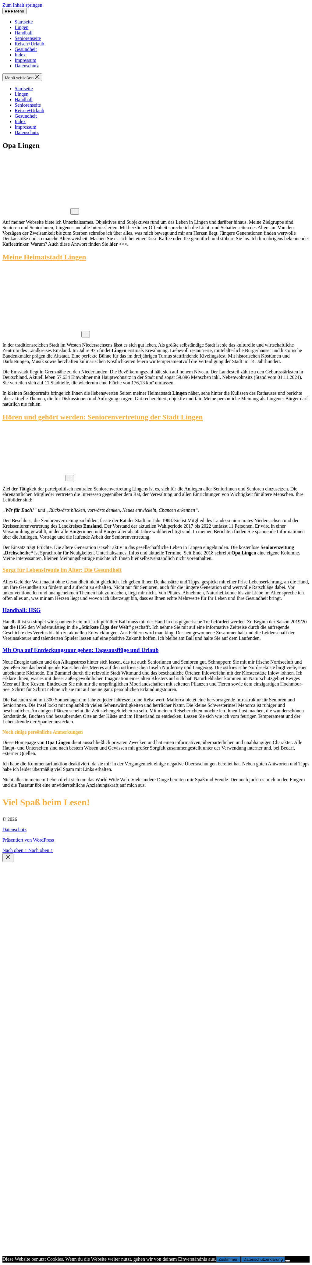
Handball (24, 32)
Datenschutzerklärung (263, 1259)
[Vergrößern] (74, 211)
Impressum (25, 60)
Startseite (24, 21)
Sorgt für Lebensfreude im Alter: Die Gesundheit (62, 570)
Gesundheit (26, 49)
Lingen (21, 27)
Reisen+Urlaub (29, 43)
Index (20, 54)
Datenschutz (27, 65)
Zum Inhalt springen (22, 5)
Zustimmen (228, 1259)
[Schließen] (7, 857)
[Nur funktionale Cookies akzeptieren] (287, 1261)
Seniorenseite (28, 38)
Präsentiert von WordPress (28, 840)
